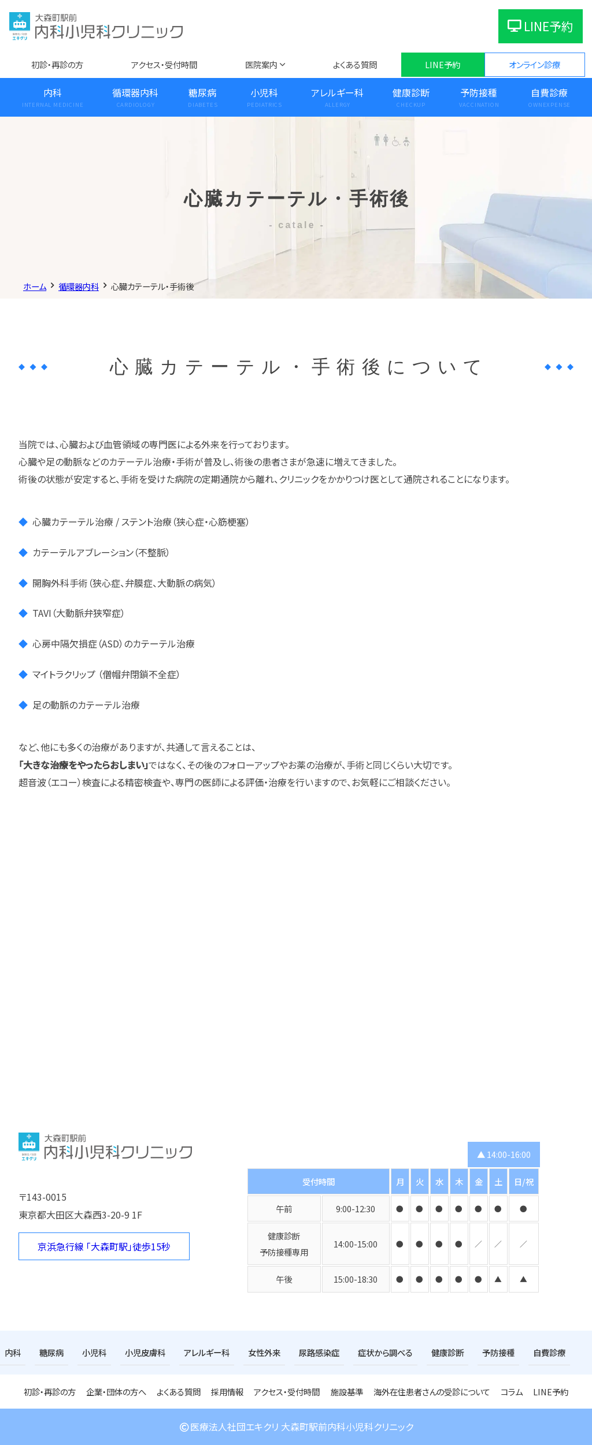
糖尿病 (202, 92)
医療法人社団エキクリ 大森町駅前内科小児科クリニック (296, 1426)
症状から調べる (385, 1352)
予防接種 (478, 92)
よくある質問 (355, 64)
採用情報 (227, 1392)
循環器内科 (135, 92)
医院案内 (261, 64)
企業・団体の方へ (116, 1392)
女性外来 (264, 1352)
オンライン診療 (534, 64)
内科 (52, 92)
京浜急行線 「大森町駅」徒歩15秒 (104, 1246)
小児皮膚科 (145, 1352)
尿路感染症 (319, 1352)
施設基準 (347, 1392)
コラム (512, 1392)
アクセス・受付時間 (164, 64)
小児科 (264, 92)
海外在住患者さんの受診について (431, 1392)
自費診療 (549, 92)
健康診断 (411, 92)
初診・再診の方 (57, 64)
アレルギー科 (337, 92)
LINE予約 (541, 26)
